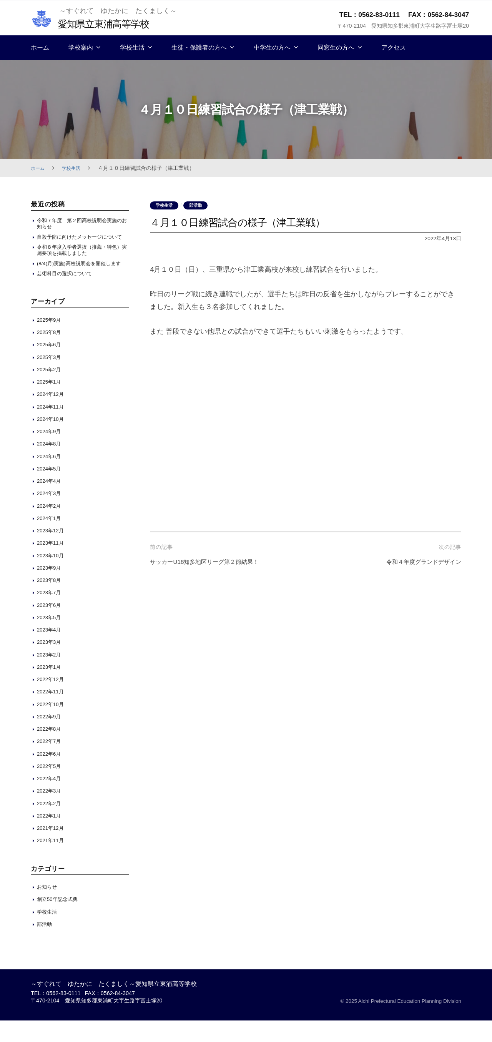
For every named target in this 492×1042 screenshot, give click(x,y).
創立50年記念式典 (60, 920)
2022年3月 (51, 812)
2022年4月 (51, 799)
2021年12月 (52, 849)
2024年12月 (52, 415)
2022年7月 (51, 762)
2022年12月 (52, 700)
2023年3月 (51, 663)
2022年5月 (51, 787)
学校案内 (80, 47)
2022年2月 (51, 824)
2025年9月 (51, 341)
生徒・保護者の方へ (199, 47)
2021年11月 (52, 861)
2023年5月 (51, 638)
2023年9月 (51, 589)
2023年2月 (51, 676)
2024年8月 (51, 465)
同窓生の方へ (335, 47)
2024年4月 (51, 502)
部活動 (199, 205)
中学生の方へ (272, 47)
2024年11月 (52, 428)
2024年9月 (51, 452)
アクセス (393, 47)
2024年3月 (51, 514)
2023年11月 (52, 564)
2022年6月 (51, 775)
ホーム (40, 47)
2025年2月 (51, 390)
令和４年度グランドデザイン (416, 562)
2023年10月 (52, 576)
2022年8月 (51, 750)
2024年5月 (51, 490)
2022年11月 (52, 713)
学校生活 (132, 47)
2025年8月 (51, 353)
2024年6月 (51, 477)
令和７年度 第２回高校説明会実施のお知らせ (80, 224)
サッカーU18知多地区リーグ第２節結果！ (215, 562)
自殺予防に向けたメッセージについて (80, 242)
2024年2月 (51, 527)
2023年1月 (51, 688)
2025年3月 (51, 378)
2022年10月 (52, 725)
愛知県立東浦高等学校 (110, 23)
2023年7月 (51, 613)
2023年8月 (51, 601)
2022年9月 (51, 738)
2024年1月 (51, 539)
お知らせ (48, 908)
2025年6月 (51, 365)
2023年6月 (51, 626)
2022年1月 (51, 837)
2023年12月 (52, 551)
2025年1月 (51, 403)
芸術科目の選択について (68, 294)
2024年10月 (52, 440)
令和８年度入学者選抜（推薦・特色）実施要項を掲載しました (80, 261)
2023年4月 (51, 651)
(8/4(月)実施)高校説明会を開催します (82, 279)
